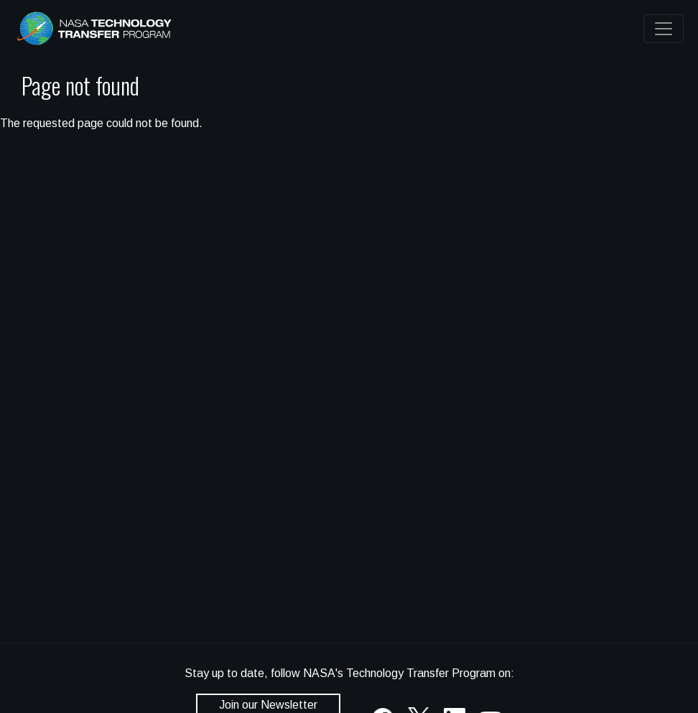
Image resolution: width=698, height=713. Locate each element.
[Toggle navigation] (663, 28)
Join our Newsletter (268, 705)
